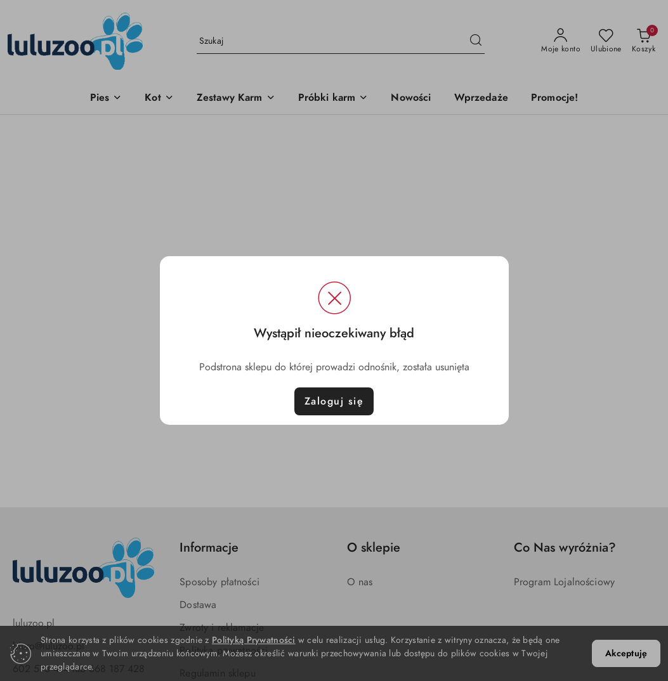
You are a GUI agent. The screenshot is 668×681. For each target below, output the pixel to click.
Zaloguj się (334, 401)
